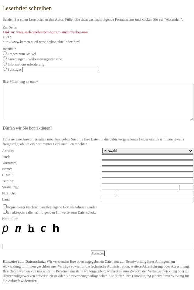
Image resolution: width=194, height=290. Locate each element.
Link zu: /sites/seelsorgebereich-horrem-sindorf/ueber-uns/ (45, 32)
